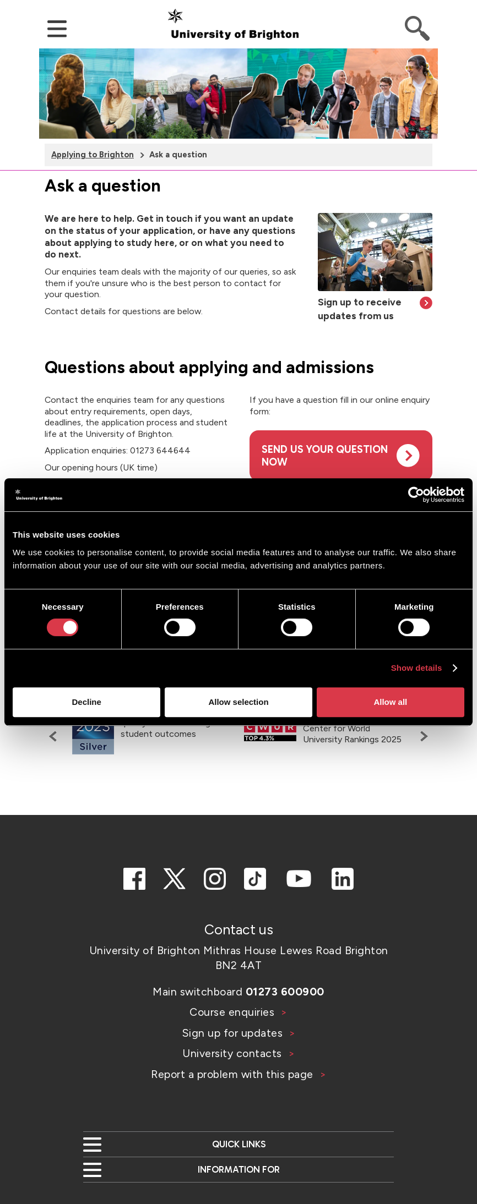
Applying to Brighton (92, 155)
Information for (239, 1169)
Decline (86, 702)
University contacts (232, 1053)
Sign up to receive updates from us (360, 308)
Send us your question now (325, 455)
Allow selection (238, 702)
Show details (416, 667)
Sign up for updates (234, 1032)
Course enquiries (233, 1012)
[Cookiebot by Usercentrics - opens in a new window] (416, 494)
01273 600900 (285, 991)
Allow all (390, 702)
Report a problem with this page (233, 1074)
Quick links (238, 1144)
